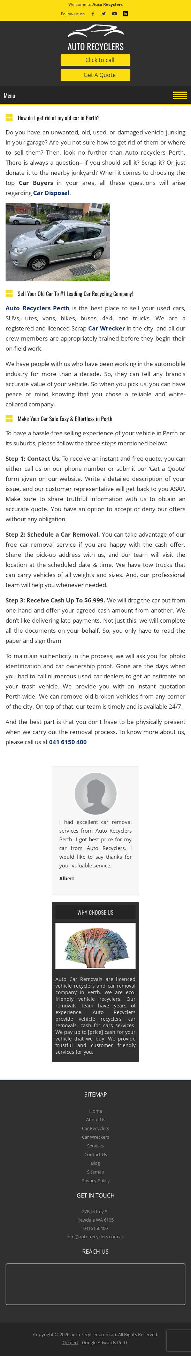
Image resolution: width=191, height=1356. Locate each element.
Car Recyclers (95, 1128)
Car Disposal (51, 193)
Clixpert (70, 1342)
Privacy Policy (96, 1180)
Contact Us (95, 1154)
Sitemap (95, 1172)
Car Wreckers (95, 1137)
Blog (95, 1163)
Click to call (99, 60)
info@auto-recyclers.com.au (95, 1236)
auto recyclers (95, 38)
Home (95, 1111)
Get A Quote (100, 75)
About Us (95, 1119)
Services (95, 1146)
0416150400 (95, 1228)
